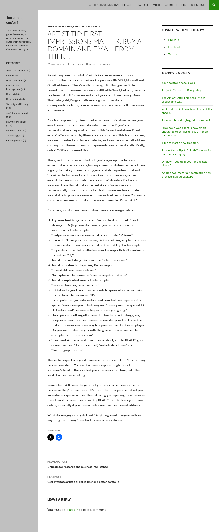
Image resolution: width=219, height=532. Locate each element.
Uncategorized (14, 140)
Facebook (174, 47)
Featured (142, 5)
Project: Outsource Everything (181, 90)
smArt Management (17, 113)
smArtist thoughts (86, 26)
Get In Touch (198, 5)
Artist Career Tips (59, 26)
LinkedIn (173, 39)
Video (156, 5)
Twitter (172, 54)
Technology (12, 135)
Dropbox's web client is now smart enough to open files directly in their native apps (185, 131)
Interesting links (15, 80)
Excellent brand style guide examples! (186, 120)
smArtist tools (13, 130)
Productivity (13, 99)
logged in (72, 509)
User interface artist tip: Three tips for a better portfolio (96, 478)
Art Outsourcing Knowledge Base (110, 5)
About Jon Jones (175, 5)
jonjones (76, 64)
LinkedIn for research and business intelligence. (96, 463)
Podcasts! (11, 94)
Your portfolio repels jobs (178, 83)
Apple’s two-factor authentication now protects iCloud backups (186, 174)
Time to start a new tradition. (180, 143)
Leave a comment (100, 64)
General (10, 75)
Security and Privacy (17, 104)
